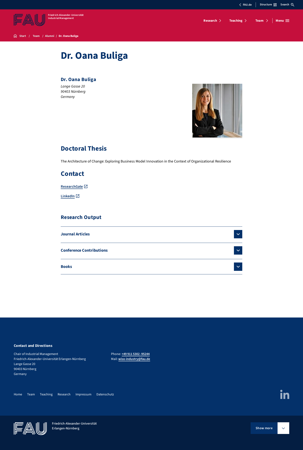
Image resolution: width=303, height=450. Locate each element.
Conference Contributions (84, 250)
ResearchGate (72, 186)
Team (259, 20)
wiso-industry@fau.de (134, 358)
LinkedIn (68, 196)
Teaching (235, 20)
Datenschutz (105, 394)
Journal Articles (75, 234)
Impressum (83, 394)
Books (66, 266)
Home (18, 394)
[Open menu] (282, 20)
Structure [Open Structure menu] (268, 4)
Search (287, 4)
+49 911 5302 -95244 (136, 353)
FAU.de (245, 5)
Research (210, 20)
